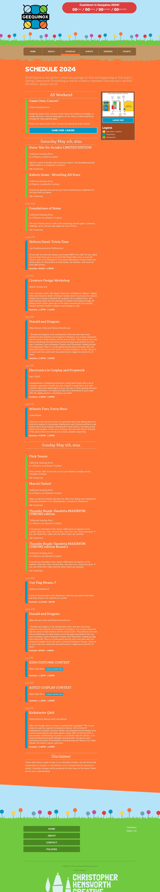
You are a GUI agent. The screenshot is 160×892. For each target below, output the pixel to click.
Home (33, 51)
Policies (51, 849)
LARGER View (118, 120)
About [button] (51, 51)
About (52, 835)
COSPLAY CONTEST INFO (57, 669)
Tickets (127, 51)
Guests (89, 51)
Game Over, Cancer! (46, 130)
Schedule (70, 51)
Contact (51, 842)
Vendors (108, 51)
